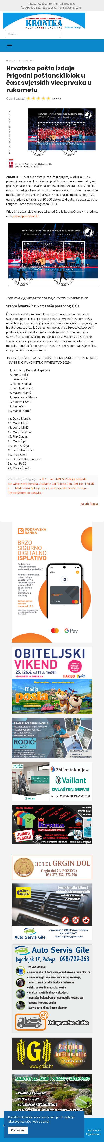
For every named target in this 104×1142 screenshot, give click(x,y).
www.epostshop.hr (25, 216)
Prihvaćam (18, 1130)
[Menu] (9, 45)
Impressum (94, 1130)
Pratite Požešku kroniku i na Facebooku (52, 3)
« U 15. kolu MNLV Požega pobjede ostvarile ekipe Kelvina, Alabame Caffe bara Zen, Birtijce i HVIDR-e (51, 483)
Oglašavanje (93, 1134)
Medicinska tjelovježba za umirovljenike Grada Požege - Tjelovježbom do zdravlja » (48, 490)
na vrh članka (89, 503)
